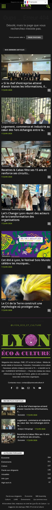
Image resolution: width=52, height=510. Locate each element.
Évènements (6, 256)
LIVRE (4, 299)
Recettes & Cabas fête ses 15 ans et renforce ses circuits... (24, 171)
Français (31, 2)
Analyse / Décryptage (9, 123)
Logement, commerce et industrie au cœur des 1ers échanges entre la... (25, 128)
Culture (4, 466)
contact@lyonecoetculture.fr (33, 383)
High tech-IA (6, 483)
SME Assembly (40, 496)
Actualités (5, 474)
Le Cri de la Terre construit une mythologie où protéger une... (21, 305)
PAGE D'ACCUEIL (34, 37)
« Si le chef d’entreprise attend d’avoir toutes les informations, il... (24, 84)
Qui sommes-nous (40, 499)
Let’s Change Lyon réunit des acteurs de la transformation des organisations (25, 216)
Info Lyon (5, 478)
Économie (5, 79)
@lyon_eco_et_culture (26, 325)
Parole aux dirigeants (9, 470)
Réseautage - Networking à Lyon (13, 209)
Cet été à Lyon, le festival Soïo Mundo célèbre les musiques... (25, 261)
